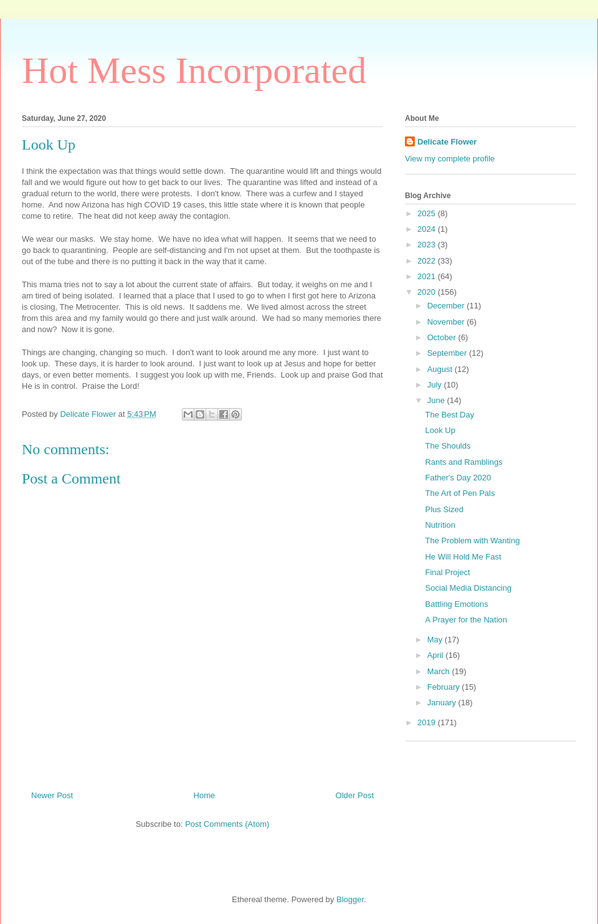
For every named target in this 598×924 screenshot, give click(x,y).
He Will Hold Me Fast (463, 556)
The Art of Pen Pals (460, 493)
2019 (427, 722)
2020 (427, 292)
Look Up (440, 430)
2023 (427, 244)
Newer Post (52, 795)
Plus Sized (444, 509)
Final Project (447, 572)
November (447, 321)
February (444, 687)
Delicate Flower (447, 141)
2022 (427, 260)
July (435, 384)
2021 (427, 276)
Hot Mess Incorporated (194, 70)
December (447, 305)
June (437, 400)
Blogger (350, 899)
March (439, 671)
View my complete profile (450, 158)
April (436, 655)
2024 (427, 229)
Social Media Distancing (468, 588)
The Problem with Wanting (472, 540)
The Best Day (449, 414)
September (448, 353)
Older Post (355, 795)
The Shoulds (447, 445)
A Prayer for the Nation (466, 619)
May (436, 639)
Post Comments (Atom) (227, 824)
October (442, 337)
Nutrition (440, 525)
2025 (427, 213)
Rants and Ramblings (463, 462)
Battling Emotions (456, 604)
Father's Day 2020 (458, 477)
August (441, 369)
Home (205, 795)
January (442, 702)
